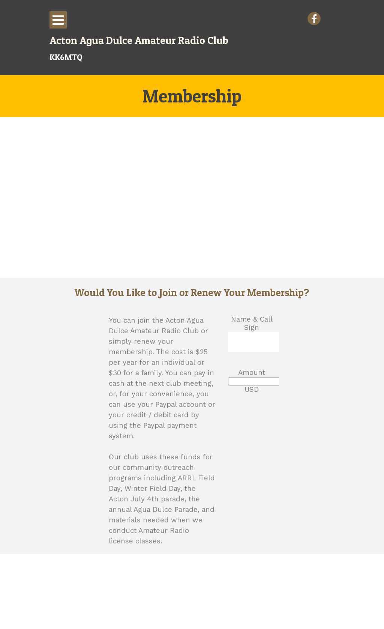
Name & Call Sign (252, 323)
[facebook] (314, 18)
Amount (251, 373)
